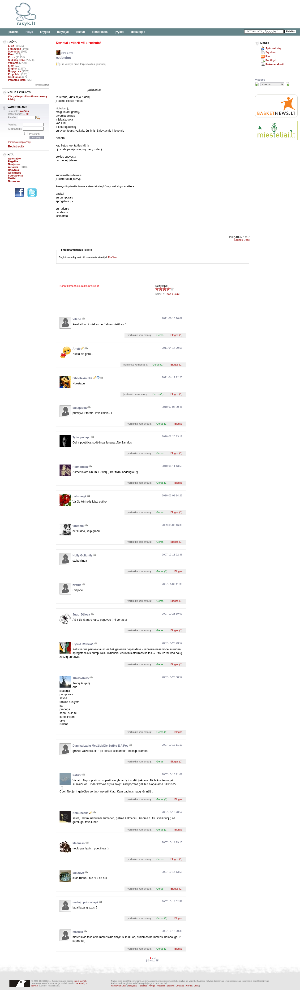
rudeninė (95, 43)
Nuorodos (14, 181)
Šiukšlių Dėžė (16, 60)
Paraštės (143, 986)
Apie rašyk (14, 158)
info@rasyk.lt (80, 981)
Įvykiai (120, 32)
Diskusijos (138, 32)
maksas (78, 932)
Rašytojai (63, 32)
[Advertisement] (145, 14)
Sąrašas (270, 52)
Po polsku (14, 74)
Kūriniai (62, 43)
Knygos (45, 32)
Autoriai (13, 167)
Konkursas (14, 77)
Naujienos (14, 164)
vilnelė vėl (78, 43)
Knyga (152, 986)
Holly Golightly (83, 555)
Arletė (77, 348)
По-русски (14, 71)
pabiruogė (79, 496)
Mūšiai (12, 178)
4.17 (157, 289)
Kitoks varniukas (119, 986)
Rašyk (29, 32)
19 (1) (25, 113)
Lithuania (180, 986)
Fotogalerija (15, 175)
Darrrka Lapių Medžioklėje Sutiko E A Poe (101, 745)
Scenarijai (14, 51)
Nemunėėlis (80, 813)
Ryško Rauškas (83, 644)
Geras (159, 335)
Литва (189, 986)
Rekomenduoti (274, 64)
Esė (10, 54)
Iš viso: (42, 85)
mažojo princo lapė (85, 902)
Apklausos (14, 172)
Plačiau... (113, 257)
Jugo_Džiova (81, 614)
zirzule (77, 585)
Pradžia (13, 32)
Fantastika (14, 48)
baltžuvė (78, 872)
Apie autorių (273, 48)
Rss (268, 56)
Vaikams (13, 62)
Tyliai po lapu (81, 437)
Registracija (16, 146)
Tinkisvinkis (81, 678)
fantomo (78, 526)
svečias (24, 111)
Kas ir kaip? (173, 294)
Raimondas (80, 467)
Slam (11, 65)
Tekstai (80, 32)
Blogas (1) (176, 335)
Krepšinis (161, 986)
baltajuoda (80, 407)
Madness (79, 843)
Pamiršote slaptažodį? (19, 142)
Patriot (77, 775)
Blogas (178, 423)
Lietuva (170, 986)
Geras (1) (157, 364)
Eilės (11, 45)
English (12, 68)
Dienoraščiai (100, 32)
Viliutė (77, 319)
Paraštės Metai (17, 79)
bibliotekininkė (82, 378)
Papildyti (271, 60)
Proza (11, 57)
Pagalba (13, 161)
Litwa (196, 986)
